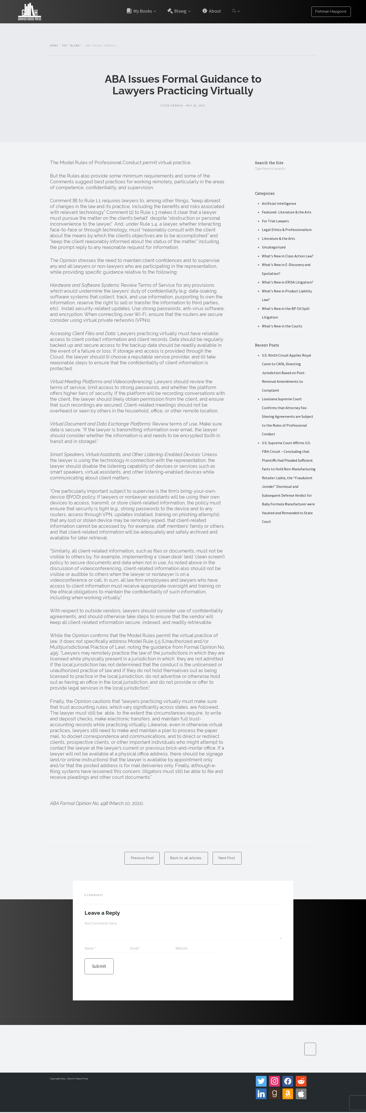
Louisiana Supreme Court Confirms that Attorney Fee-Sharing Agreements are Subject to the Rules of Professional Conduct (287, 417)
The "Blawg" (72, 45)
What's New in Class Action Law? (287, 256)
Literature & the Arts (278, 238)
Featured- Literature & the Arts (286, 212)
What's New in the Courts (282, 326)
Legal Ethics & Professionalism (287, 230)
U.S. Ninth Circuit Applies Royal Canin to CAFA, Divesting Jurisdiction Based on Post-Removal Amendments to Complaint (286, 373)
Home (54, 45)
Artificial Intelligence (279, 203)
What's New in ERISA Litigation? (287, 282)
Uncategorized (273, 247)
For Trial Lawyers (275, 221)
